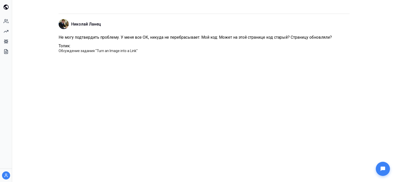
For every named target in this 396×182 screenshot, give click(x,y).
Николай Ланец (86, 24)
